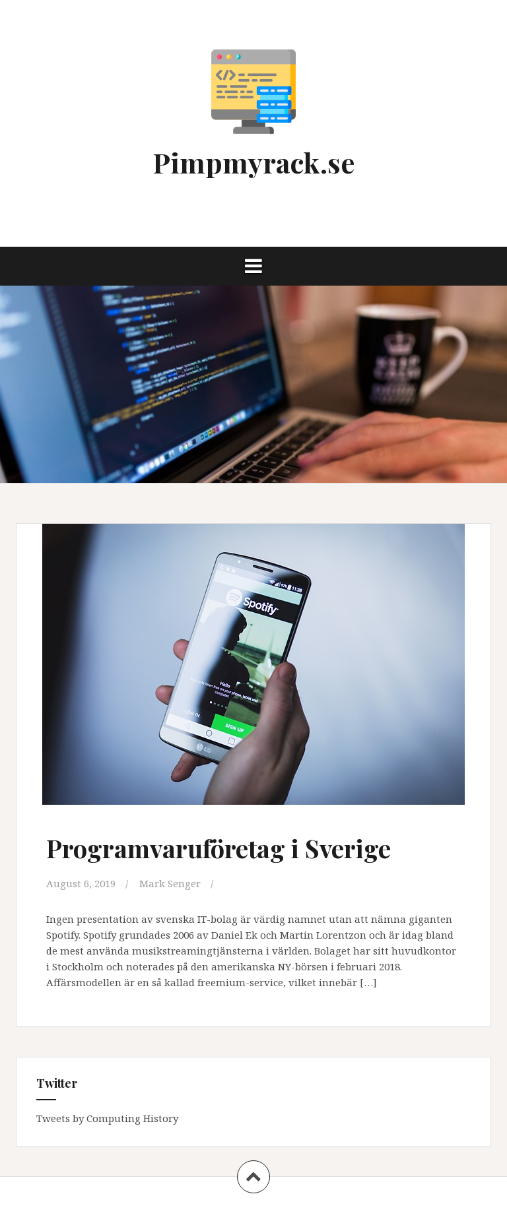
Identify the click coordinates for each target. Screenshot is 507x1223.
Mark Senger (170, 883)
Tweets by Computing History (107, 1118)
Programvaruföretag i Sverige (218, 848)
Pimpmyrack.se (253, 162)
